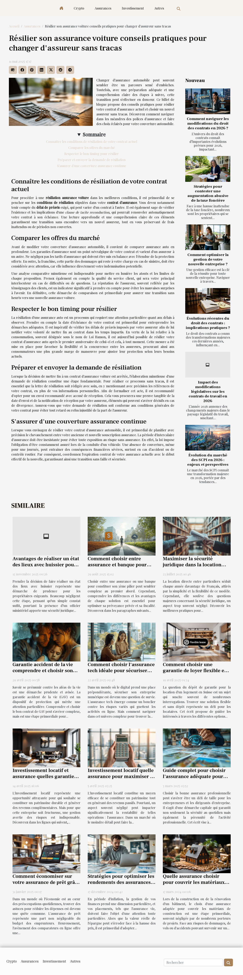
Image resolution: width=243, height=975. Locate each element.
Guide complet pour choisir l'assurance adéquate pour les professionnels (194, 776)
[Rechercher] (193, 962)
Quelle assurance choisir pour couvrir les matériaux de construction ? (194, 882)
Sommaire (94, 134)
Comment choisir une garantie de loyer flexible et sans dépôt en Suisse (194, 670)
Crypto (79, 8)
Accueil (14, 26)
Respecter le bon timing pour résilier (91, 154)
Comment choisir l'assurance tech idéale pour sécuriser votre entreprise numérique (121, 670)
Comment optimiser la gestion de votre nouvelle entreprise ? (207, 259)
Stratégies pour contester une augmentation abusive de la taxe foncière (207, 193)
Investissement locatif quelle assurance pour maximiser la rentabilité (121, 776)
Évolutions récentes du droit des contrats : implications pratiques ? (208, 323)
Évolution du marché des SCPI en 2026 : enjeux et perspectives (207, 460)
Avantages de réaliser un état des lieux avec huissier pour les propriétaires (46, 564)
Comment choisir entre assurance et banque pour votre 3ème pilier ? (117, 564)
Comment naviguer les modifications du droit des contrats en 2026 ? (208, 123)
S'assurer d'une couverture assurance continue (91, 166)
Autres (159, 8)
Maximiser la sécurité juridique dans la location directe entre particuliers (192, 564)
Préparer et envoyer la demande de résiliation (92, 160)
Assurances (103, 8)
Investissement (133, 8)
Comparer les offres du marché (91, 147)
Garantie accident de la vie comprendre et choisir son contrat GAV (43, 670)
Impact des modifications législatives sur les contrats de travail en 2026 (208, 391)
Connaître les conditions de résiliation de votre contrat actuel (91, 141)
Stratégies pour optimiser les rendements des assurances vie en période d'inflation (121, 882)
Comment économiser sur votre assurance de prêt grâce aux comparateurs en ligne (46, 882)
